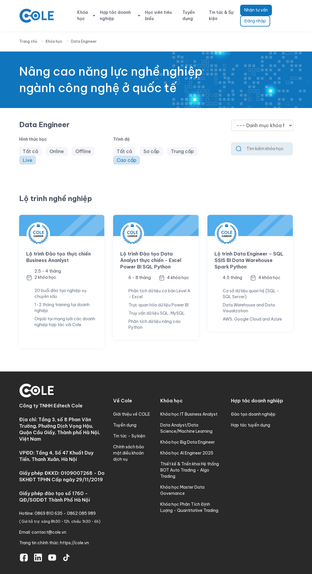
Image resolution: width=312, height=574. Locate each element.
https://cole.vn (74, 542)
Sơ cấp (151, 151)
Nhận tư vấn (256, 10)
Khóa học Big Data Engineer (187, 442)
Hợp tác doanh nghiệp (115, 15)
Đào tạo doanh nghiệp (253, 414)
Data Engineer (84, 41)
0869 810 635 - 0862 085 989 (65, 513)
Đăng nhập (255, 21)
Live (27, 160)
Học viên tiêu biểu (158, 15)
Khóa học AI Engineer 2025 (186, 453)
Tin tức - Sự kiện (129, 436)
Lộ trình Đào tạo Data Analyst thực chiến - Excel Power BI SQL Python (150, 260)
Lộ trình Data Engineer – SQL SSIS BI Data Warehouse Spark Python (248, 260)
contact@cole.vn (49, 532)
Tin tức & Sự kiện (221, 15)
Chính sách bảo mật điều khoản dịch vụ (128, 453)
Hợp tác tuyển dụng (250, 425)
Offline (83, 151)
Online (56, 151)
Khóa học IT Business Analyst (188, 414)
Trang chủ (28, 41)
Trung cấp (182, 151)
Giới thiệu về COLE (131, 414)
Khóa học (82, 15)
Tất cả (30, 151)
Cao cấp (126, 160)
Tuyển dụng (188, 15)
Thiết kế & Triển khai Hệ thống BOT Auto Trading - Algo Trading (189, 470)
